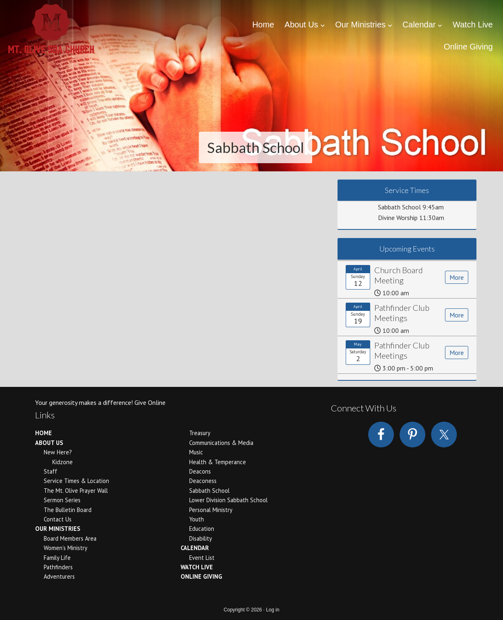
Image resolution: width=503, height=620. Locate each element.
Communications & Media (221, 443)
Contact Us (58, 519)
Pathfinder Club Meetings (401, 313)
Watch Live (197, 567)
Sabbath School (209, 490)
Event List (202, 558)
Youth (196, 519)
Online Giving (201, 576)
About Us (49, 443)
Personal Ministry (210, 510)
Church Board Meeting (398, 275)
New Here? (58, 452)
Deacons (200, 471)
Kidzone (62, 462)
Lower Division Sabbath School (228, 500)
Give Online (149, 402)
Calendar (195, 548)
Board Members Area (70, 538)
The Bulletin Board (68, 510)
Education (201, 528)
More (456, 277)
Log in (272, 610)
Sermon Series (62, 500)
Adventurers (59, 576)
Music (196, 452)
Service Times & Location (76, 481)
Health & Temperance (217, 462)
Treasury (199, 433)
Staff (50, 471)
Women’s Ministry (65, 548)
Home (43, 433)
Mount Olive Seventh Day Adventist (51, 30)
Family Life (57, 558)
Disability (200, 538)
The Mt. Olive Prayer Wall (76, 490)
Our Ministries (57, 528)
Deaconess (203, 481)
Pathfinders (58, 567)
